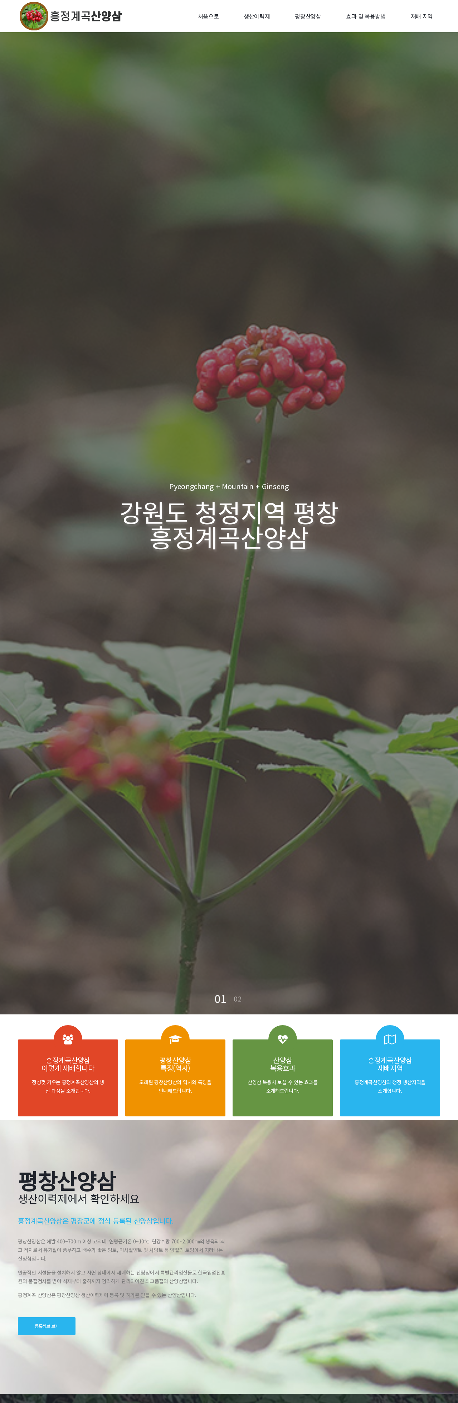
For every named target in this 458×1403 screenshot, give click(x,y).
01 (220, 998)
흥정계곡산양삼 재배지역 (390, 1064)
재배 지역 (422, 16)
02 (238, 998)
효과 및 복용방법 (365, 16)
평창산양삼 (308, 16)
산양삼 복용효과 (283, 1064)
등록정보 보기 (47, 1326)
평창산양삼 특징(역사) (175, 1064)
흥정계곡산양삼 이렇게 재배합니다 (68, 1064)
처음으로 (208, 16)
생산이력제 (257, 16)
